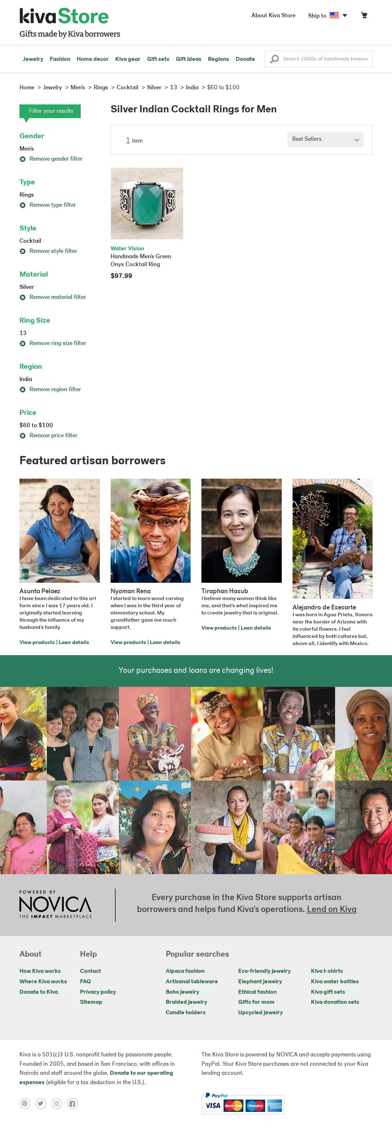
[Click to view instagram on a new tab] (59, 1103)
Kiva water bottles (335, 982)
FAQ (85, 982)
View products (37, 642)
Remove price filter (48, 436)
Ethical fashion (257, 992)
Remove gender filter (51, 159)
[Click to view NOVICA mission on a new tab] (55, 905)
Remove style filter (48, 251)
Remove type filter (47, 205)
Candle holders (186, 1013)
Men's (26, 149)
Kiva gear (128, 59)
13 (23, 333)
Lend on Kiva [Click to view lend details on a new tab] (332, 909)
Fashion (60, 59)
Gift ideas (188, 59)
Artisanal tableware (192, 982)
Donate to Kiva (38, 992)
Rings (26, 195)
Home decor (93, 59)
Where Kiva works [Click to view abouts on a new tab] (43, 982)
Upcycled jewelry (260, 1013)
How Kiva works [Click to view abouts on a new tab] (40, 971)
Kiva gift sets (328, 992)
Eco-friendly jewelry (264, 971)
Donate (245, 59)
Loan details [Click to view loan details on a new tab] (74, 642)
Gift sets (158, 59)
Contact (90, 971)
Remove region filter (50, 390)
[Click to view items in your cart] (364, 17)
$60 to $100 (36, 426)
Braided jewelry (186, 1002)
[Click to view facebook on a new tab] (74, 1103)
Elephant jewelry (260, 982)
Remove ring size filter (52, 343)
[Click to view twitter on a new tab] (43, 1103)
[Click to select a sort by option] (325, 140)
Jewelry (33, 59)
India (25, 380)
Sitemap (91, 1002)
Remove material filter (52, 297)
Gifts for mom (256, 1002)
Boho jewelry (182, 992)
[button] (274, 60)
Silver (26, 287)
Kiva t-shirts (327, 971)
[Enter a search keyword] (318, 59)
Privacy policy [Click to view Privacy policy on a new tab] (98, 992)
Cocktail (30, 241)
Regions (218, 59)
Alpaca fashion (185, 971)
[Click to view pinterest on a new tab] (27, 1103)
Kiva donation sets (335, 1002)
